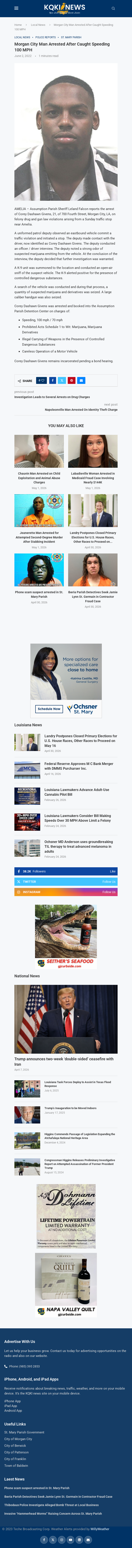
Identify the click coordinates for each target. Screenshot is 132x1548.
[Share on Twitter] (62, 380)
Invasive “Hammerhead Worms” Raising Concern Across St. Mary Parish (53, 1513)
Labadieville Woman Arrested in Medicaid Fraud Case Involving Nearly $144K (93, 478)
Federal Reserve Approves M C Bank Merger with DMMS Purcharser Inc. (79, 766)
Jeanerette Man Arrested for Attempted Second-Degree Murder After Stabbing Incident (39, 537)
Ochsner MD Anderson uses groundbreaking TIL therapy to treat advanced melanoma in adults (79, 846)
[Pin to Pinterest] (71, 380)
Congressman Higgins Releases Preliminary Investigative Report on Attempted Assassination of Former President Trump (80, 1163)
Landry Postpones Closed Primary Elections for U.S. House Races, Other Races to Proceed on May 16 (81, 741)
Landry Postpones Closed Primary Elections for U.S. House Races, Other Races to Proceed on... (93, 537)
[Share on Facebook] (52, 380)
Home (18, 24)
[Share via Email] (81, 380)
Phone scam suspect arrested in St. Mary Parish (36, 1487)
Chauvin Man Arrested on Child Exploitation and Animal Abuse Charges (39, 478)
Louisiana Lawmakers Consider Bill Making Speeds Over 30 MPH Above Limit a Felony (78, 818)
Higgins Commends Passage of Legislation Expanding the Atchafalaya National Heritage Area (80, 1135)
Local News (38, 24)
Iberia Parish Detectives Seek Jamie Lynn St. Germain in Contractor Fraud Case (93, 596)
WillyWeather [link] (100, 1529)
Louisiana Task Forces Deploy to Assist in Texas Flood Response (78, 1083)
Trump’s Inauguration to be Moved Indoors (71, 1107)
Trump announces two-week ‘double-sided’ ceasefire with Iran (64, 1061)
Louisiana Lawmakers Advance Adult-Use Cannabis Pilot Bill (77, 792)
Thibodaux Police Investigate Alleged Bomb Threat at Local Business (51, 1504)
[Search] (113, 8)
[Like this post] (42, 380)
